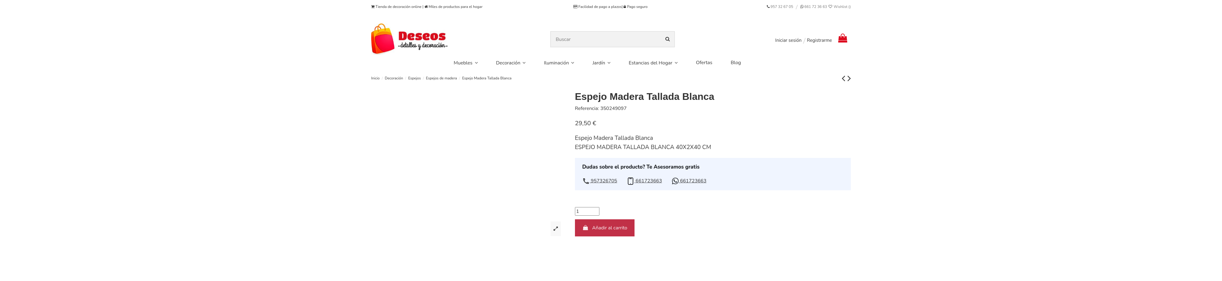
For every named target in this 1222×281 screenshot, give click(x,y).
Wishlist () (839, 6)
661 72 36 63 (815, 6)
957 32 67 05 (782, 6)
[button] (599, 181)
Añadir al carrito (604, 227)
